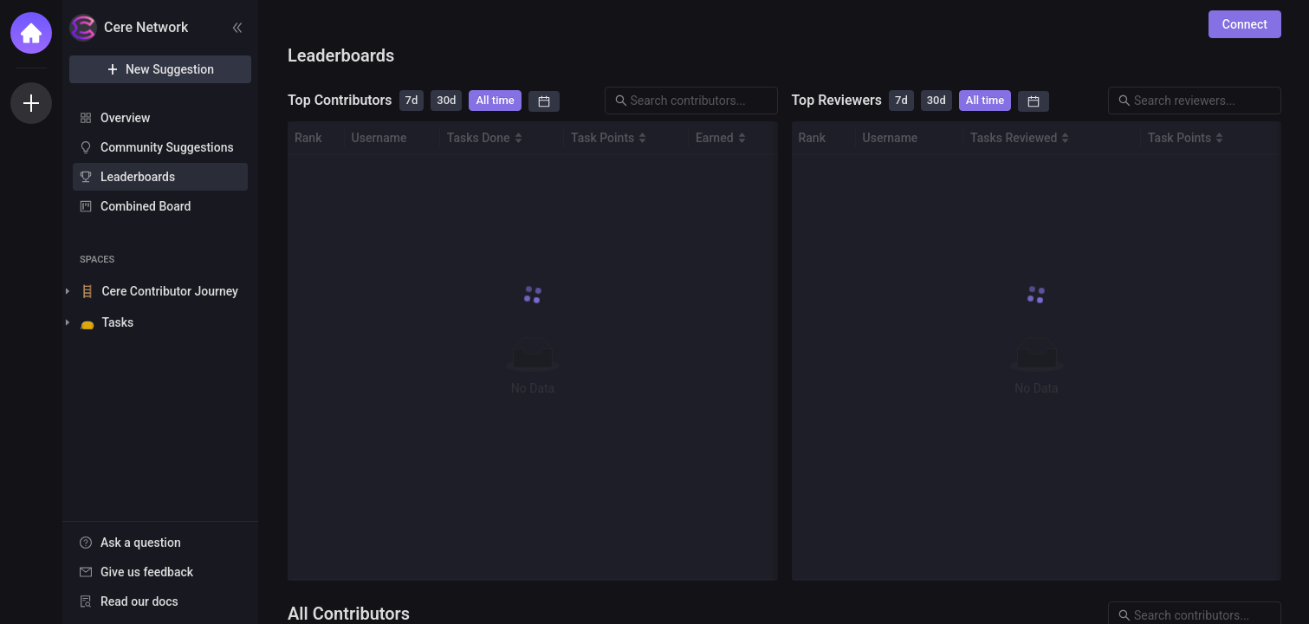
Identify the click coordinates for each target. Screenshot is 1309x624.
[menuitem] (160, 118)
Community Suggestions (167, 147)
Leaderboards (137, 177)
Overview (125, 118)
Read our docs (139, 601)
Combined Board (145, 206)
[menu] (160, 163)
